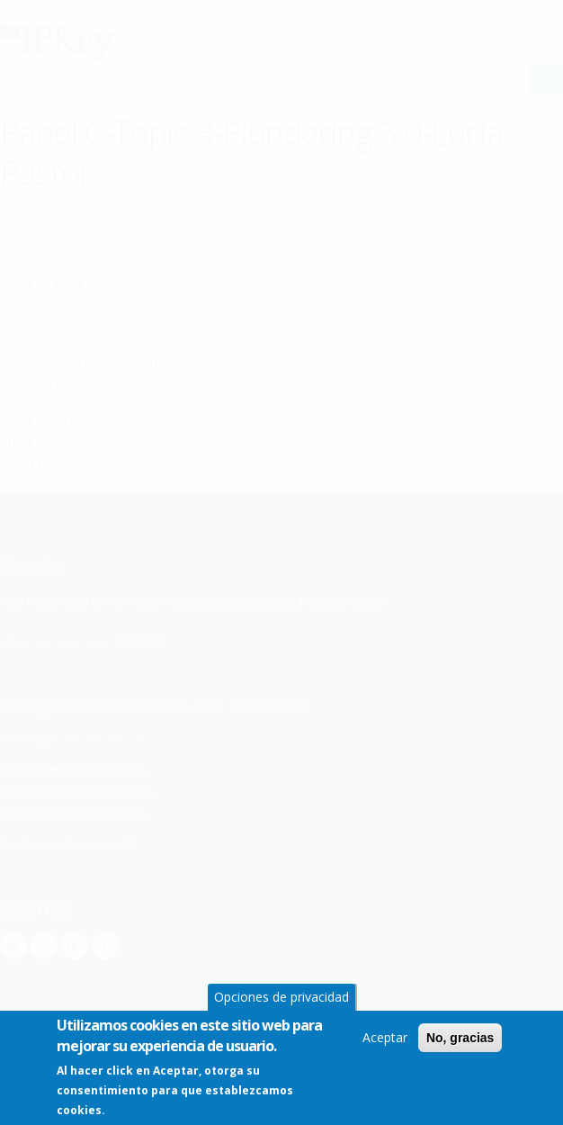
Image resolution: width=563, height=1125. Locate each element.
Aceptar (384, 1040)
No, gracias (460, 1041)
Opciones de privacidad (281, 1000)
